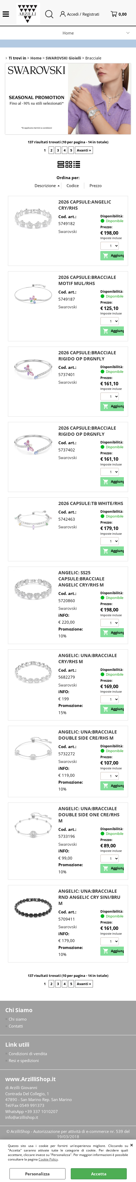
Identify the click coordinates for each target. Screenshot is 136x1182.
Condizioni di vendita (28, 1053)
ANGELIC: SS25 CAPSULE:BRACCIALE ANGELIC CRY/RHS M (81, 579)
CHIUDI (131, 1145)
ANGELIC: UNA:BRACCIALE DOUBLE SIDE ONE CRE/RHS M (88, 814)
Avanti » (84, 150)
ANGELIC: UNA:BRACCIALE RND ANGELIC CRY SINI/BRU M (89, 897)
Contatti (16, 1026)
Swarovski (67, 231)
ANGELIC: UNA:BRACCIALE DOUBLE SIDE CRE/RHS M (87, 735)
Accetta (98, 1173)
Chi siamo (18, 1019)
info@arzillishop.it (21, 1117)
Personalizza (37, 1173)
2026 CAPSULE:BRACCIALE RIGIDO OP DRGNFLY (87, 356)
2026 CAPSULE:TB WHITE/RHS (90, 504)
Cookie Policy (48, 1159)
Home (68, 33)
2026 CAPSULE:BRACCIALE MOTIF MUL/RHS (87, 280)
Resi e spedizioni (24, 1060)
